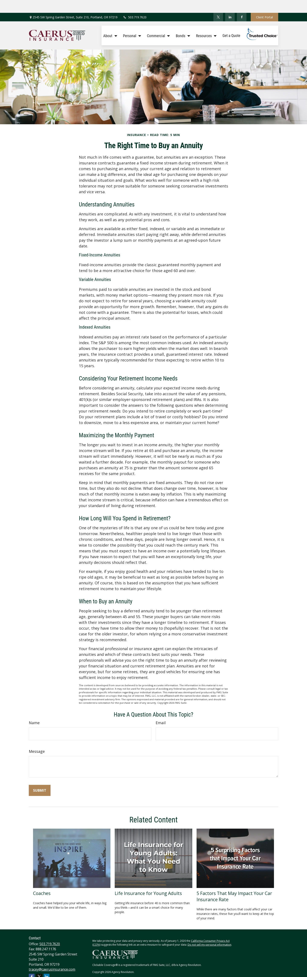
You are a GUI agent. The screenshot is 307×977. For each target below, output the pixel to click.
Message (37, 738)
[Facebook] (241, 4)
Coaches (42, 880)
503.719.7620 (134, 4)
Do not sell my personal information (209, 932)
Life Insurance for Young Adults (148, 880)
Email (161, 709)
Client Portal (264, 4)
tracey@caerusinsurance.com (52, 956)
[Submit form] (40, 777)
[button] (108, 22)
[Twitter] (218, 4)
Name (34, 709)
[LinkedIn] (230, 4)
